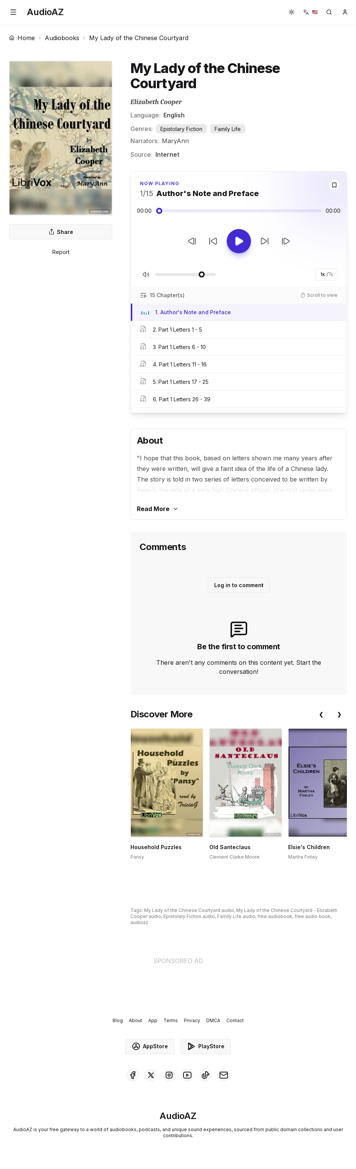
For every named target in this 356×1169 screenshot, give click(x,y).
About (135, 1020)
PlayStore (205, 1046)
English (174, 115)
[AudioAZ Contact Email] (224, 1075)
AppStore (150, 1046)
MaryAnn (175, 141)
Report (60, 252)
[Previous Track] (191, 241)
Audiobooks (62, 38)
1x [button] (326, 274)
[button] (13, 12)
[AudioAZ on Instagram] (169, 1075)
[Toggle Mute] (146, 274)
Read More (158, 509)
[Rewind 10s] (213, 241)
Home (22, 38)
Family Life (228, 129)
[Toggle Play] (239, 241)
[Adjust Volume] (185, 274)
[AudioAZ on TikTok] (205, 1075)
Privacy (192, 1020)
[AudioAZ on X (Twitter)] (151, 1075)
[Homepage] (45, 12)
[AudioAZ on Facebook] (133, 1075)
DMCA (213, 1020)
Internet (167, 154)
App (152, 1020)
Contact (235, 1020)
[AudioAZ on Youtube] (187, 1075)
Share (61, 232)
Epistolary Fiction (181, 129)
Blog (118, 1020)
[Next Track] (285, 241)
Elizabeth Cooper (156, 102)
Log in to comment (238, 585)
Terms (170, 1020)
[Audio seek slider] (238, 211)
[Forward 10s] (264, 241)
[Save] (334, 185)
